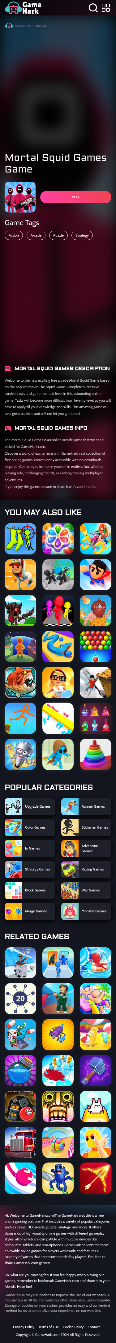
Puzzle (58, 235)
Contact (94, 1327)
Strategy (82, 235)
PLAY (75, 197)
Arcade (36, 235)
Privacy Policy (23, 1327)
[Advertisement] (58, 88)
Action (14, 235)
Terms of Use (48, 1327)
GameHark (23, 26)
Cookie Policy (73, 1327)
